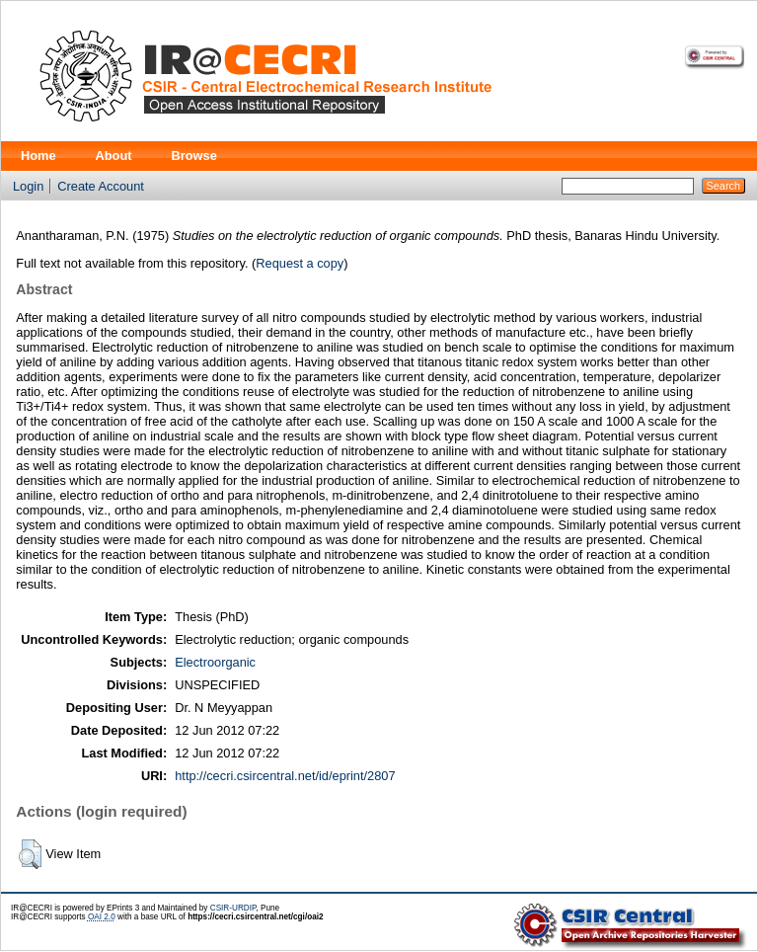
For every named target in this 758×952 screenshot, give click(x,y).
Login (28, 186)
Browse (194, 155)
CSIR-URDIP (233, 908)
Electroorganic (215, 662)
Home (38, 155)
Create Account (100, 186)
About (114, 155)
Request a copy (299, 263)
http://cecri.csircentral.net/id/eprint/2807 (285, 775)
